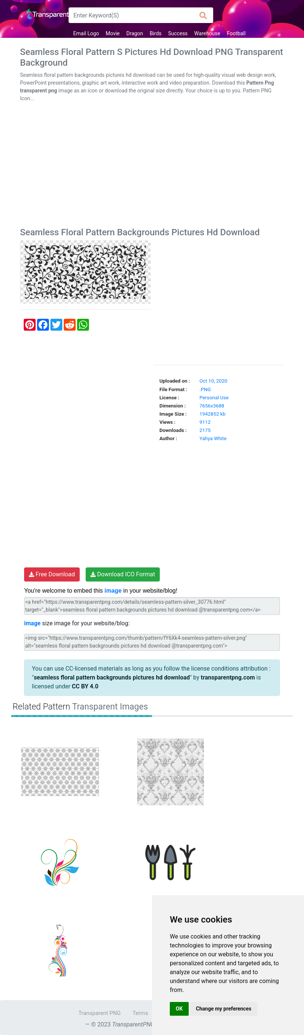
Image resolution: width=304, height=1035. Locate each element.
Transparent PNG (99, 1013)
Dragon (134, 33)
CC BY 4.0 (85, 686)
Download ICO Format (122, 574)
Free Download (52, 574)
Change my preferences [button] (223, 1009)
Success (178, 33)
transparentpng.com (228, 677)
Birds (156, 33)
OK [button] (179, 1009)
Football (236, 33)
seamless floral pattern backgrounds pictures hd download (112, 677)
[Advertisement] (152, 166)
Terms (140, 1013)
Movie (113, 33)
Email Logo (86, 33)
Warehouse (207, 33)
